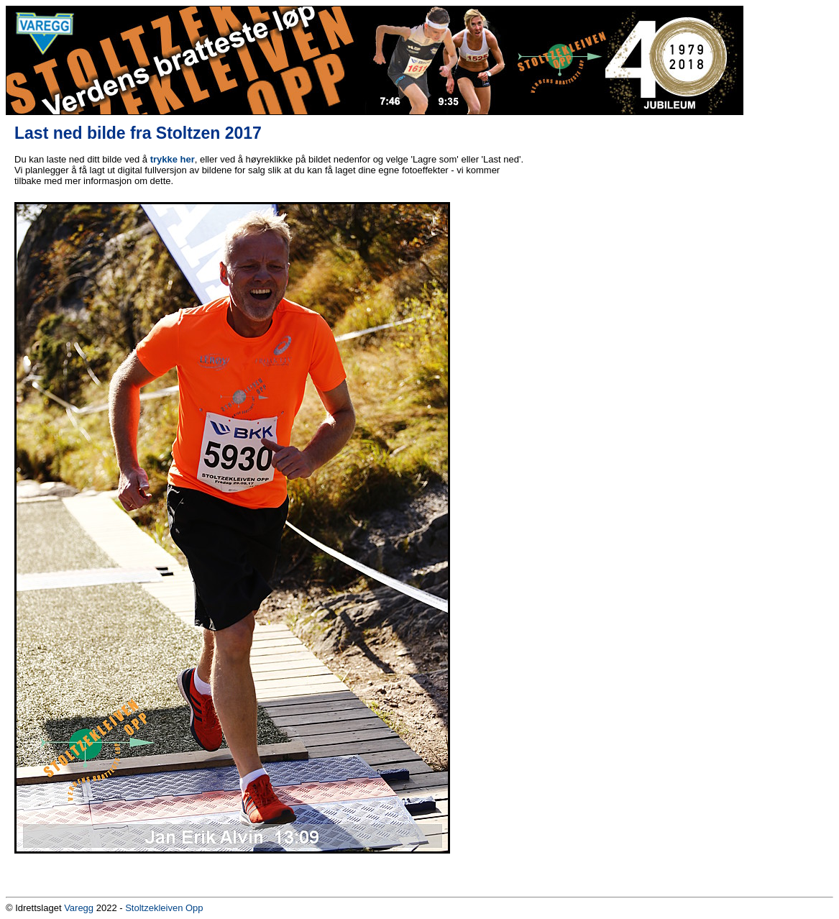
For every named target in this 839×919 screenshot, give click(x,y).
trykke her (172, 159)
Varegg (78, 907)
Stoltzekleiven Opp (164, 907)
